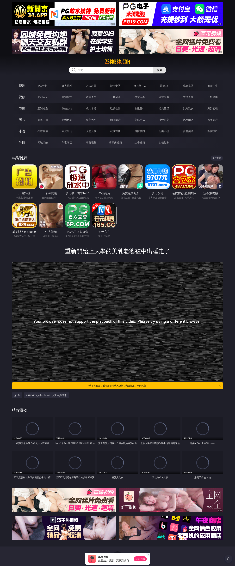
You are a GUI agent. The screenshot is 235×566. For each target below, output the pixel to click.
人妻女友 (91, 131)
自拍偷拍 (67, 97)
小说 (22, 131)
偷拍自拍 (67, 108)
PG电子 (42, 85)
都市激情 (42, 131)
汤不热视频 (115, 142)
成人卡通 (91, 108)
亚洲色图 (67, 120)
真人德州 (67, 85)
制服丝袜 (140, 108)
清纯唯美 (164, 120)
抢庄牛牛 (212, 85)
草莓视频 (91, 142)
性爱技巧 (212, 131)
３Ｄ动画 (115, 97)
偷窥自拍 (42, 120)
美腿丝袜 (140, 120)
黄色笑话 (188, 131)
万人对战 (91, 85)
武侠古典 (115, 131)
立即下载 (140, 558)
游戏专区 (115, 85)
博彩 (22, 85)
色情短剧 (164, 142)
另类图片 (212, 120)
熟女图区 (188, 120)
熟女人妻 (140, 97)
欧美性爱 (115, 108)
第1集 (17, 395)
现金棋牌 (188, 85)
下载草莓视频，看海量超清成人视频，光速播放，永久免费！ (154, 386)
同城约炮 (42, 142)
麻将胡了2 (140, 85)
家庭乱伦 (67, 131)
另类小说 (164, 131)
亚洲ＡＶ (42, 97)
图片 (22, 119)
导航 (22, 142)
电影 (22, 108)
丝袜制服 (164, 97)
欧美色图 (91, 120)
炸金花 (164, 85)
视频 (22, 97)
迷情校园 (140, 131)
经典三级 (164, 108)
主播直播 (188, 97)
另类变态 (212, 108)
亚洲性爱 (42, 108)
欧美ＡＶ (91, 97)
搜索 (159, 70)
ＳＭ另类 (212, 97)
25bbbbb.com (117, 62)
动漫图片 (115, 120)
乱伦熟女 (188, 108)
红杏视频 (140, 142)
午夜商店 (67, 142)
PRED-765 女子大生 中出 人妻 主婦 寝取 (46, 395)
